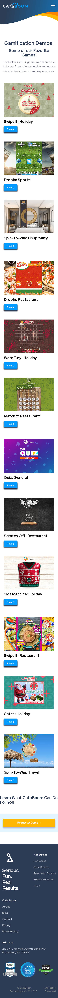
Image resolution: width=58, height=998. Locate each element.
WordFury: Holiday (20, 358)
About (6, 906)
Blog (5, 912)
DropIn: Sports (17, 180)
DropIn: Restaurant (21, 299)
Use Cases (40, 861)
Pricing (6, 925)
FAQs (37, 885)
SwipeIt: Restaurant (21, 655)
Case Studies (41, 867)
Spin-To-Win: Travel (21, 772)
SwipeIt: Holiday (18, 121)
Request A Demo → (29, 822)
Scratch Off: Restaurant (25, 536)
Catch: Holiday (17, 714)
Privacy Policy (10, 931)
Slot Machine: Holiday (23, 594)
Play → (11, 129)
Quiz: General (16, 477)
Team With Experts (45, 873)
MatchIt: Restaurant (22, 416)
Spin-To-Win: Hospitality (26, 238)
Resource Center (44, 879)
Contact (7, 919)
